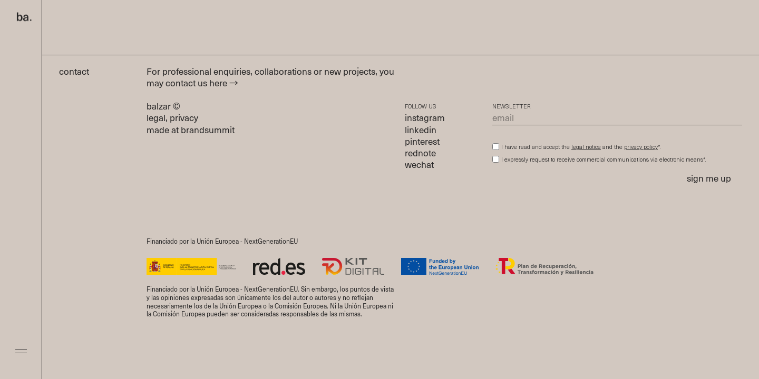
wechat (419, 165)
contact (79, 72)
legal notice (586, 148)
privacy (184, 118)
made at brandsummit (191, 130)
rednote (420, 153)
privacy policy (641, 148)
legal (156, 118)
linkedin (420, 130)
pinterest (422, 142)
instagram (425, 118)
